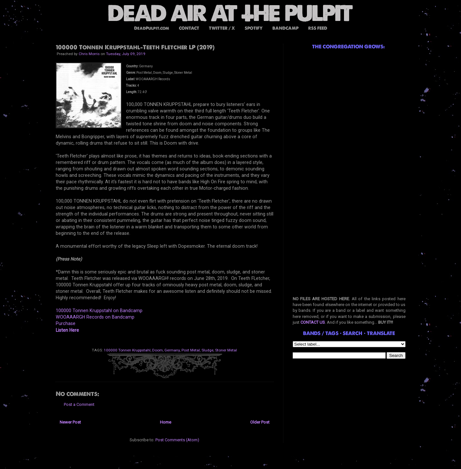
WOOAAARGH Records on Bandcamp (95, 317)
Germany (172, 350)
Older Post (260, 422)
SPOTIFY (254, 28)
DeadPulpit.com (151, 28)
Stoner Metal (226, 350)
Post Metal (190, 350)
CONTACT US (312, 322)
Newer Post (70, 422)
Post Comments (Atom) (177, 439)
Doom (157, 350)
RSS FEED (317, 28)
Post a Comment (79, 404)
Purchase (65, 323)
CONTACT (189, 28)
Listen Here (67, 330)
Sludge (207, 350)
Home (165, 422)
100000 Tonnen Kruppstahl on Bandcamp (99, 310)
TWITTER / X (222, 28)
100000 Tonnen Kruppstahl (127, 350)
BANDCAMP (285, 28)
